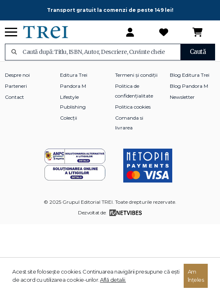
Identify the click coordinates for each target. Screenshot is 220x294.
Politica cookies (133, 107)
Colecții (68, 118)
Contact (14, 97)
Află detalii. (113, 279)
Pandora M (73, 86)
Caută (198, 52)
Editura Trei (73, 75)
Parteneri (16, 86)
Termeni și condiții (136, 75)
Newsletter (182, 97)
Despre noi (17, 75)
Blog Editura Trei (189, 75)
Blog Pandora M (189, 86)
